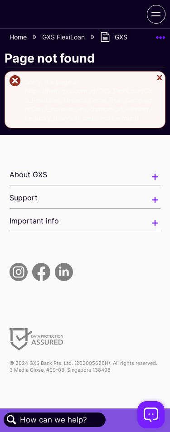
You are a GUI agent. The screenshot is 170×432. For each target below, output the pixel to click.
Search (12, 420)
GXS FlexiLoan (64, 37)
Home (19, 37)
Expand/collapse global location (160, 34)
